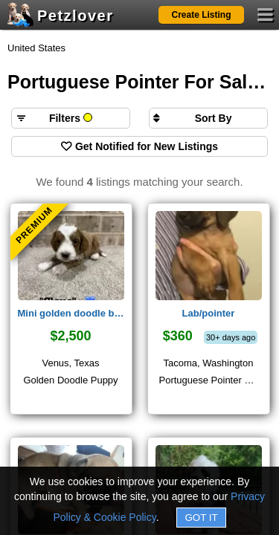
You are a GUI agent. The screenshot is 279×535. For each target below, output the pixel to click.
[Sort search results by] (208, 118)
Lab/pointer (208, 313)
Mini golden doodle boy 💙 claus (71, 313)
